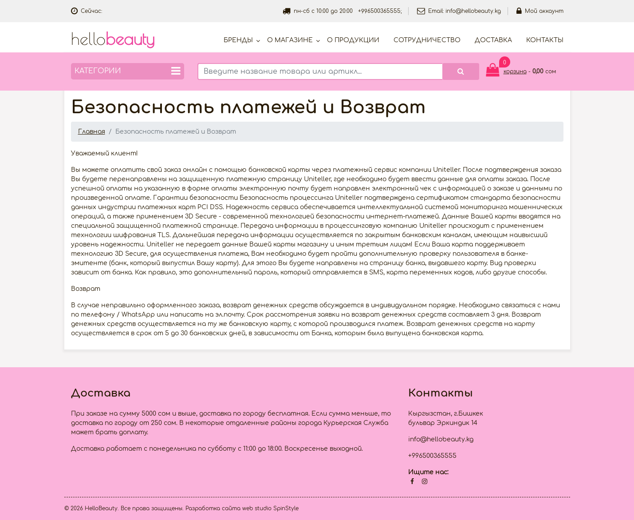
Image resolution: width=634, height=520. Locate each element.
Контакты (544, 40)
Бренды (238, 40)
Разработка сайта (212, 508)
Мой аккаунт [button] (539, 11)
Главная (91, 131)
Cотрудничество (427, 40)
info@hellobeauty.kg (473, 11)
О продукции (353, 40)
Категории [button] (128, 71)
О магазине (290, 40)
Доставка (493, 40)
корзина (515, 71)
